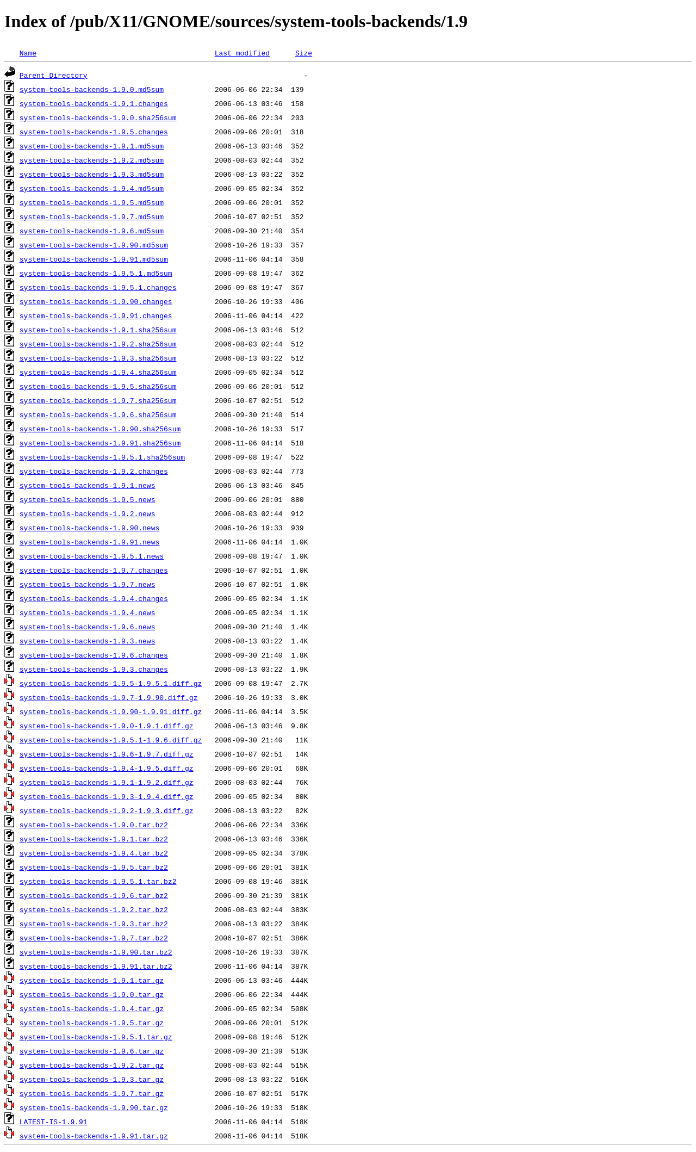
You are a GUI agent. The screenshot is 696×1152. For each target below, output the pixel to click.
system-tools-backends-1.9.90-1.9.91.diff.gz (111, 711)
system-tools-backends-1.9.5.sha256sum (98, 386)
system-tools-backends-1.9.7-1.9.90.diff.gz (109, 697)
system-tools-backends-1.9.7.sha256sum (98, 400)
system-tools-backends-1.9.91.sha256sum (100, 443)
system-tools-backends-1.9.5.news (88, 499)
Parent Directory (54, 75)
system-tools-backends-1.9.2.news (88, 513)
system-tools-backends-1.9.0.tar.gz (92, 994)
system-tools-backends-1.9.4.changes (94, 598)
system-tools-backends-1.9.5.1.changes (98, 287)
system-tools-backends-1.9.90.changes (96, 301)
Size (303, 53)
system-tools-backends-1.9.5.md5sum (92, 202)
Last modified (242, 53)
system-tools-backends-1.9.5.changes (94, 132)
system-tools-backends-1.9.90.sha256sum (100, 428)
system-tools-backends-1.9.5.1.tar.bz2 (98, 881)
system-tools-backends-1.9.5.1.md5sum (96, 273)
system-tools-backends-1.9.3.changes (94, 669)
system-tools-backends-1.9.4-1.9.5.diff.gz (107, 768)
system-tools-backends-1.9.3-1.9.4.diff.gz (107, 796)
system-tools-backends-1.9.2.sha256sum (98, 344)
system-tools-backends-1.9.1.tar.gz (92, 980)
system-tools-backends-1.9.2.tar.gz (92, 1065)
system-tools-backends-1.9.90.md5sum (94, 245)
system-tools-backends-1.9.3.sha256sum (98, 358)
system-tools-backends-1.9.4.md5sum (92, 188)
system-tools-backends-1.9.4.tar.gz (92, 1008)
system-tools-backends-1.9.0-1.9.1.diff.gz (107, 725)
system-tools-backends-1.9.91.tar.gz (94, 1136)
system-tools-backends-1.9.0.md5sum (92, 89)
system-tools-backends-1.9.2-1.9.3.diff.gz (107, 810)
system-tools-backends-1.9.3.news (88, 641)
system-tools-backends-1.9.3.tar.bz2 (94, 923)
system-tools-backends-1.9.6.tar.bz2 (94, 895)
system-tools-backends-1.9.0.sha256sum (98, 117)
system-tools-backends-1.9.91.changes (96, 315)
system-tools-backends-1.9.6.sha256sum (98, 414)
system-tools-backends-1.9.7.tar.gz (92, 1093)
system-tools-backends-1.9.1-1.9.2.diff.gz (107, 782)
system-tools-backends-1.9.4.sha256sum (98, 372)
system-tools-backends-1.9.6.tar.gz (92, 1051)
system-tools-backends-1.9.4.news (88, 612)
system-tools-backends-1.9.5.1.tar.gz (96, 1037)
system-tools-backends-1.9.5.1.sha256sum (102, 457)
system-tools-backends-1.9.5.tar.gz (92, 1022)
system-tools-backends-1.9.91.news (89, 542)
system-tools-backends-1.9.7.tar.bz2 (94, 938)
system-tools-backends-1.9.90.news (89, 527)
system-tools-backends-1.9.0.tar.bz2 (94, 824)
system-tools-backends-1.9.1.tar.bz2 (94, 839)
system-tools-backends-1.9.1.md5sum (92, 146)
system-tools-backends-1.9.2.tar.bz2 (94, 909)
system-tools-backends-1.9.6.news (88, 626)
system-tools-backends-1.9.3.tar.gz (92, 1079)
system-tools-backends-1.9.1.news (88, 485)
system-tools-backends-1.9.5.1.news (92, 556)
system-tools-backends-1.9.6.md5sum (92, 231)
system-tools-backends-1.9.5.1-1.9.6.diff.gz (111, 740)
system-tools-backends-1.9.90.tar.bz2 (96, 952)
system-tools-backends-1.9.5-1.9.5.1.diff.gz (111, 683)
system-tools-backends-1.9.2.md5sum (92, 160)
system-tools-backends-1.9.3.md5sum (92, 174)
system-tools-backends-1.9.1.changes (94, 103)
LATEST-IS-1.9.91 (54, 1121)
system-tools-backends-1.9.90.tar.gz (94, 1107)
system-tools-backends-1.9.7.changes (94, 570)
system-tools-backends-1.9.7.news (88, 584)
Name (28, 53)
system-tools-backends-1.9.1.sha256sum (98, 330)
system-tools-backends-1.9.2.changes (94, 471)
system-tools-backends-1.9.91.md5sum (94, 259)
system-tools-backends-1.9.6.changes (94, 655)
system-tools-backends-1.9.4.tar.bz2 (94, 853)
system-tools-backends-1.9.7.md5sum (92, 216)
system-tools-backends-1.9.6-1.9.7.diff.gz (107, 754)
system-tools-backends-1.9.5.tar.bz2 (94, 867)
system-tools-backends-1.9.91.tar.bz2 (96, 966)
